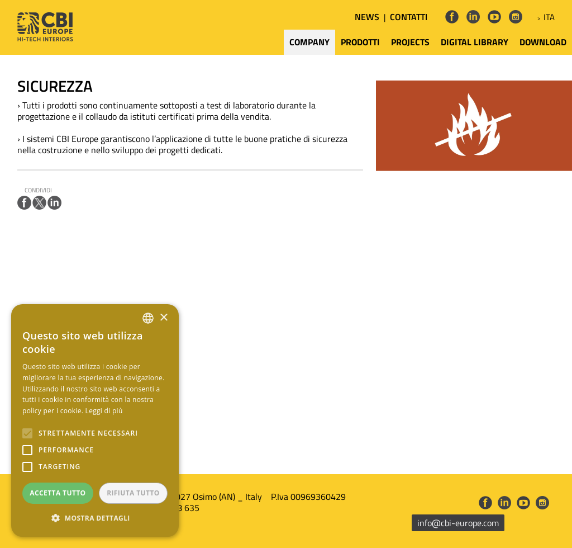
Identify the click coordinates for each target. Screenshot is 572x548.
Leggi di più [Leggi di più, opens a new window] (104, 410)
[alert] (95, 420)
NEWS (367, 16)
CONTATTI (408, 16)
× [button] (163, 318)
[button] (95, 518)
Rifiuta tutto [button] (133, 493)
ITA (549, 17)
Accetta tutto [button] (57, 493)
